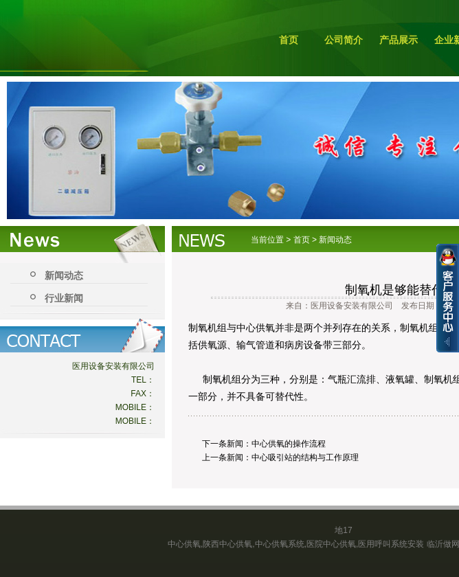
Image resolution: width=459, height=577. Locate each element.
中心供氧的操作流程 (288, 444)
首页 (288, 39)
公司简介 (343, 39)
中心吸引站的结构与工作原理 (305, 457)
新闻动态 (64, 275)
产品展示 (398, 39)
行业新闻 (64, 298)
